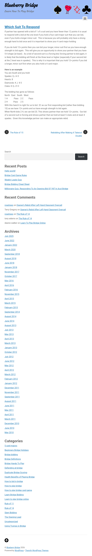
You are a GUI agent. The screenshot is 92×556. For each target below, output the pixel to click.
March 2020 (10, 249)
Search (8, 151)
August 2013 (10, 325)
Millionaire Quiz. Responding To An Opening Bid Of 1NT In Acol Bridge (36, 188)
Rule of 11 (9, 503)
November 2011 (12, 392)
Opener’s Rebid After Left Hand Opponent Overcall (39, 205)
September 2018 (12, 254)
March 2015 (10, 303)
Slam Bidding (11, 512)
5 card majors (11, 445)
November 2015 (12, 294)
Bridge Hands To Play (14, 463)
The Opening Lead (13, 517)
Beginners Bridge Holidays (17, 450)
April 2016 (9, 285)
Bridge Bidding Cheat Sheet (17, 184)
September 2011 (12, 397)
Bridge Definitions (13, 459)
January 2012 (11, 383)
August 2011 (10, 401)
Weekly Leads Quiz (13, 180)
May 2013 (9, 334)
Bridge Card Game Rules (16, 175)
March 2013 (10, 343)
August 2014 (10, 316)
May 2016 (9, 281)
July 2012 (9, 356)
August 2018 (10, 258)
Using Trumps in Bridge (15, 526)
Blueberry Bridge (13, 547)
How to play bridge (13, 486)
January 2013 (11, 347)
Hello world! (10, 171)
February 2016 (11, 290)
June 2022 (9, 240)
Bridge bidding (11, 454)
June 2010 (9, 428)
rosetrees (9, 205)
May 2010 (9, 432)
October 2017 (11, 276)
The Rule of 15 (14, 132)
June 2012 (9, 361)
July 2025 (9, 236)
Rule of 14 (9, 508)
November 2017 (12, 272)
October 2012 (11, 352)
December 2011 (12, 388)
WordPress (19, 550)
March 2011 (10, 419)
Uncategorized (11, 521)
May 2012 (9, 365)
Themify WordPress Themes (37, 550)
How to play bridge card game (18, 490)
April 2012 (9, 370)
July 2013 (9, 330)
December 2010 (12, 423)
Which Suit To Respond (22, 27)
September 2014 (12, 312)
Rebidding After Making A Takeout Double (69, 134)
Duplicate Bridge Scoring (16, 472)
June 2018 (9, 263)
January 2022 (11, 245)
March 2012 (10, 374)
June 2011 (9, 405)
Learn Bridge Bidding (14, 495)
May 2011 (9, 410)
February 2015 (11, 307)
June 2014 (9, 321)
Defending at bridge (13, 468)
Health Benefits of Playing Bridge (20, 477)
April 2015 (9, 298)
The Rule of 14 (23, 214)
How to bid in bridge (14, 481)
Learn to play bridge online (17, 499)
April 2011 (9, 414)
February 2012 (11, 379)
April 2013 (9, 339)
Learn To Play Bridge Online (33, 223)
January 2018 (11, 267)
